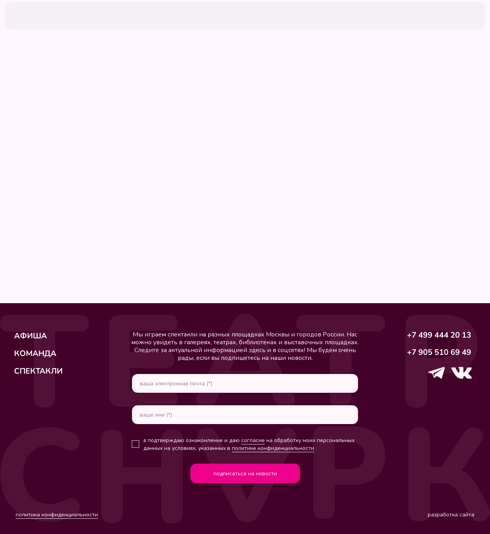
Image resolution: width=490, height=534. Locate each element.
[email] (245, 383)
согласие (253, 440)
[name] (245, 414)
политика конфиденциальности (57, 514)
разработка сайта (451, 514)
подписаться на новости (245, 473)
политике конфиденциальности (273, 448)
